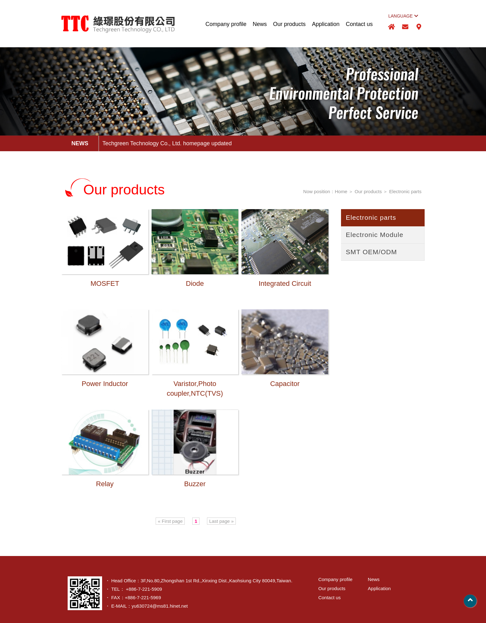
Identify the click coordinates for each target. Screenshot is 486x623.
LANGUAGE (403, 15)
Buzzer (194, 485)
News (260, 24)
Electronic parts (405, 191)
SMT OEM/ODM (371, 251)
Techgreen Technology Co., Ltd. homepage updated (167, 143)
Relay (104, 485)
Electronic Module (374, 234)
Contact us (359, 24)
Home (341, 191)
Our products (289, 24)
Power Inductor (104, 385)
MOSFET (105, 284)
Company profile (225, 24)
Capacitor (285, 385)
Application (325, 24)
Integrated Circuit (285, 284)
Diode (195, 284)
